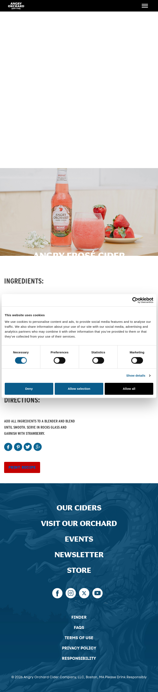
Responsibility (79, 658)
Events (79, 539)
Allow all (129, 388)
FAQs (79, 627)
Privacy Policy (79, 648)
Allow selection (79, 388)
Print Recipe (22, 467)
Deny (29, 388)
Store (79, 570)
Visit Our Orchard (79, 523)
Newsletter (79, 555)
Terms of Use (79, 638)
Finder (79, 617)
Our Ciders (79, 508)
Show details (135, 375)
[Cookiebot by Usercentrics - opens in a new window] (135, 300)
